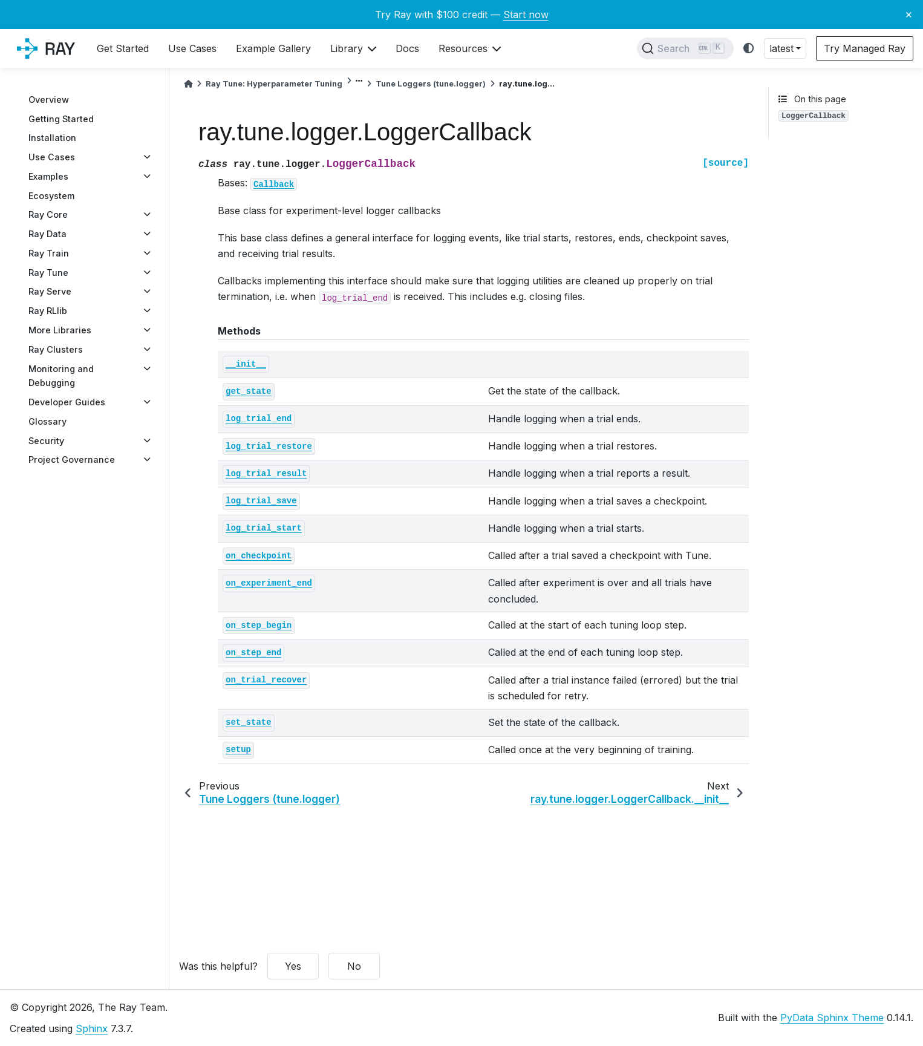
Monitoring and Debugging (61, 376)
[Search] (685, 48)
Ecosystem (51, 196)
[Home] (188, 83)
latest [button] (781, 48)
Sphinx (92, 1028)
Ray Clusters (55, 349)
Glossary (47, 421)
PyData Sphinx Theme (832, 1018)
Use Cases (51, 157)
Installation (52, 137)
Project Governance (71, 459)
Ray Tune (48, 272)
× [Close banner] (909, 14)
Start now (526, 14)
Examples (48, 176)
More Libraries (59, 330)
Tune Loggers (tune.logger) (431, 83)
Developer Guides (66, 402)
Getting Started (61, 119)
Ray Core (48, 214)
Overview (48, 99)
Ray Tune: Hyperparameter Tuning (274, 83)
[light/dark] (749, 49)
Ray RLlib (47, 311)
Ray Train (48, 253)
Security (46, 441)
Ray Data (47, 234)
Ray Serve (49, 291)
